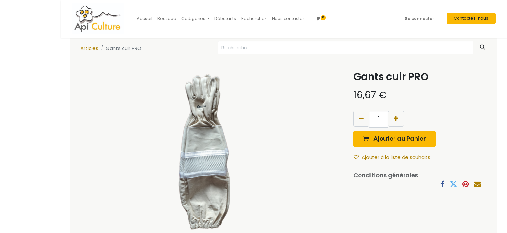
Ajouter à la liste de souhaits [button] (392, 157)
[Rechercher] (482, 47)
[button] (394, 139)
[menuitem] (144, 19)
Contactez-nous (471, 18)
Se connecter (419, 19)
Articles (89, 48)
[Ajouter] (396, 119)
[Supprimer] (361, 119)
